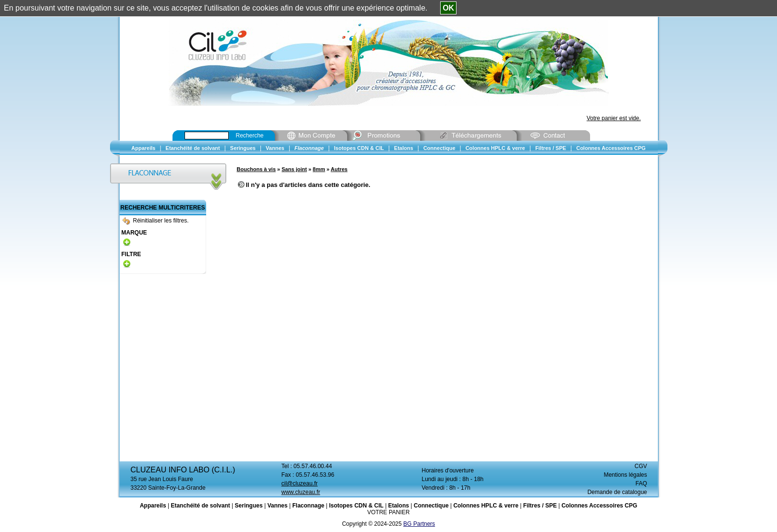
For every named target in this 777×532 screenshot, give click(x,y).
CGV (640, 466)
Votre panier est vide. (614, 118)
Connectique (431, 505)
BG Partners (419, 523)
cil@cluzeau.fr (300, 483)
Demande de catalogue (617, 492)
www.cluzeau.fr (301, 492)
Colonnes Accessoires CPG (599, 505)
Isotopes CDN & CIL (356, 505)
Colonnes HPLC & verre (485, 505)
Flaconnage (308, 505)
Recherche (250, 135)
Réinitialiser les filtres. (156, 220)
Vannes (277, 505)
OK (448, 8)
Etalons (398, 505)
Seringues (249, 505)
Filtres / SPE (540, 505)
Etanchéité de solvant (200, 505)
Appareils (153, 505)
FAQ (641, 483)
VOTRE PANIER (388, 512)
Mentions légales (625, 474)
